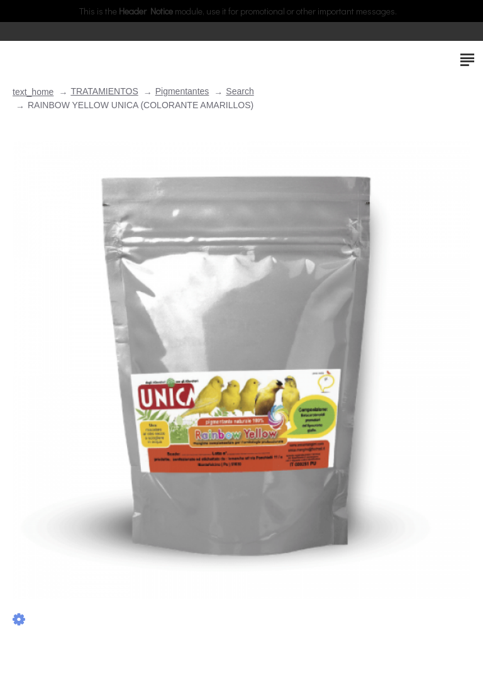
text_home (33, 92)
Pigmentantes (182, 91)
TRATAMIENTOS (104, 91)
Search (239, 91)
